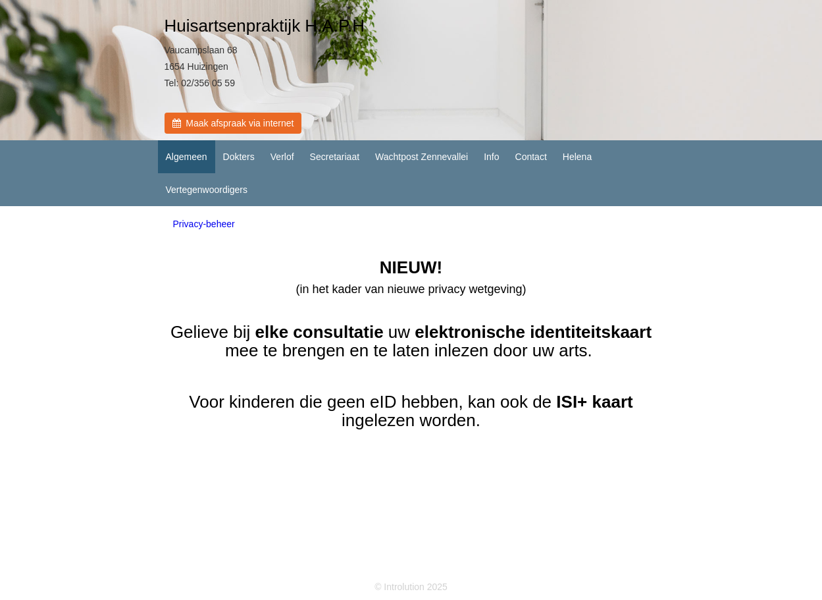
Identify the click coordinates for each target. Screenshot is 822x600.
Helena (577, 156)
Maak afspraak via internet (233, 123)
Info (491, 156)
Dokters (239, 156)
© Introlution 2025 (411, 587)
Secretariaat (334, 156)
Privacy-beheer (204, 224)
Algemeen (186, 156)
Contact (531, 156)
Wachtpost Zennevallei (421, 156)
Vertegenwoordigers (207, 189)
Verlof (282, 156)
